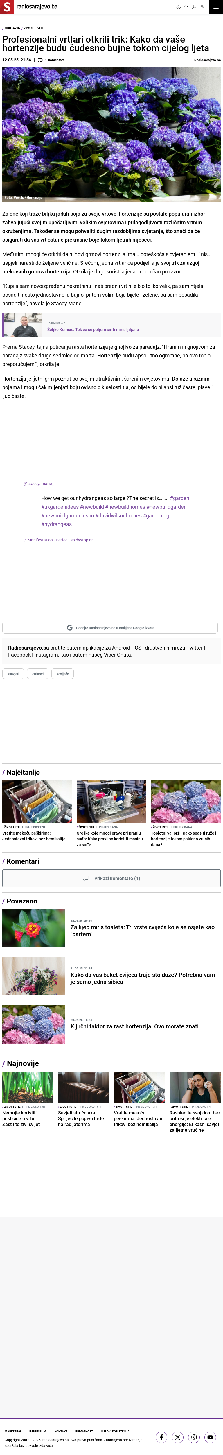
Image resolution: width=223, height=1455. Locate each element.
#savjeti (13, 673)
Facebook (19, 654)
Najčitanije (23, 772)
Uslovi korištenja (119, 1431)
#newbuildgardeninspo (67, 515)
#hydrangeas (56, 524)
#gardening (156, 515)
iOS (137, 647)
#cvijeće (62, 673)
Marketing (13, 1431)
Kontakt (63, 1431)
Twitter (194, 647)
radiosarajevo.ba (55, 1439)
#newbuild (92, 506)
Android (121, 647)
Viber (110, 654)
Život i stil (34, 27)
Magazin (12, 27)
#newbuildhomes (125, 506)
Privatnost (87, 1431)
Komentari (23, 861)
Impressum (38, 1431)
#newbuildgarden (166, 506)
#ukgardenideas (60, 506)
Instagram (46, 654)
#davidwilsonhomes (118, 515)
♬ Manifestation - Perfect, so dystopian (59, 540)
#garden (179, 498)
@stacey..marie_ (38, 483)
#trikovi (38, 673)
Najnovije (23, 1063)
